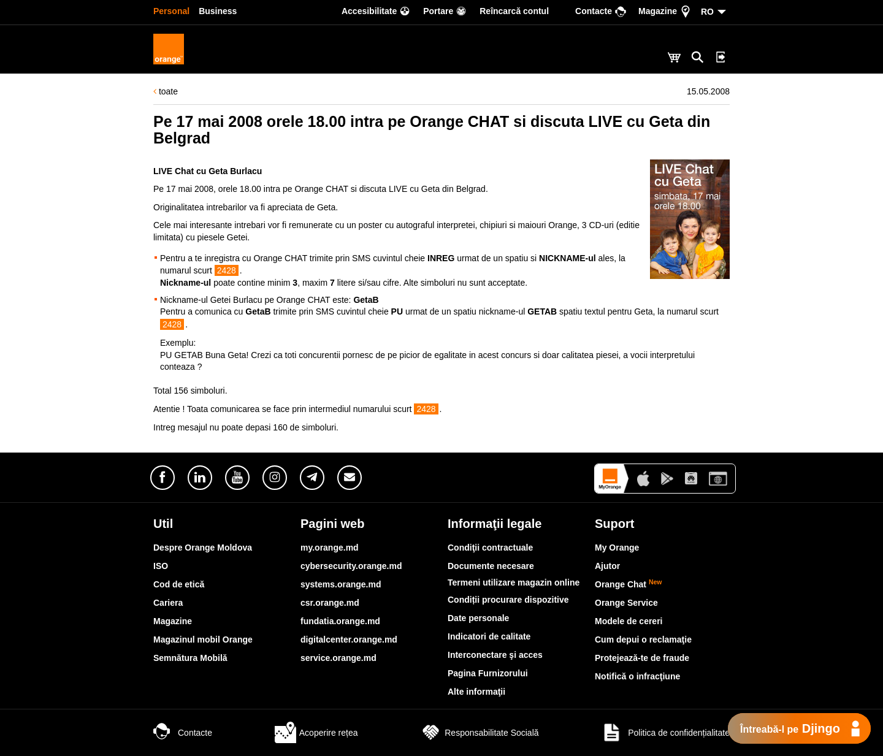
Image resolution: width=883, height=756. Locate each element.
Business (218, 11)
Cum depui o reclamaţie (643, 639)
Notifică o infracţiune (637, 676)
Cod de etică (178, 584)
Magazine (172, 621)
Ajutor (607, 566)
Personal (171, 11)
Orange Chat (628, 584)
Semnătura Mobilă (190, 658)
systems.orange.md (340, 584)
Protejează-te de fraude (642, 658)
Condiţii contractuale (490, 547)
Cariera (168, 603)
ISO (160, 566)
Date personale (478, 618)
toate (165, 91)
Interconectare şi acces (495, 655)
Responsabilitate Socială (479, 733)
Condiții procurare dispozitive (508, 600)
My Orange (617, 547)
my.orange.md (329, 547)
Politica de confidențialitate (665, 733)
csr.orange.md (329, 603)
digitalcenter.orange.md (348, 639)
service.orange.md (338, 658)
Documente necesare (491, 566)
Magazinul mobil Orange (203, 639)
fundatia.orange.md (340, 621)
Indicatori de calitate (489, 636)
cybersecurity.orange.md (351, 566)
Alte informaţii (476, 692)
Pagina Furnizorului (488, 673)
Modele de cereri (629, 621)
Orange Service (626, 603)
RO (707, 12)
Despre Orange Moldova (202, 547)
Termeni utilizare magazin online (513, 582)
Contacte (182, 733)
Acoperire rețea (316, 733)
